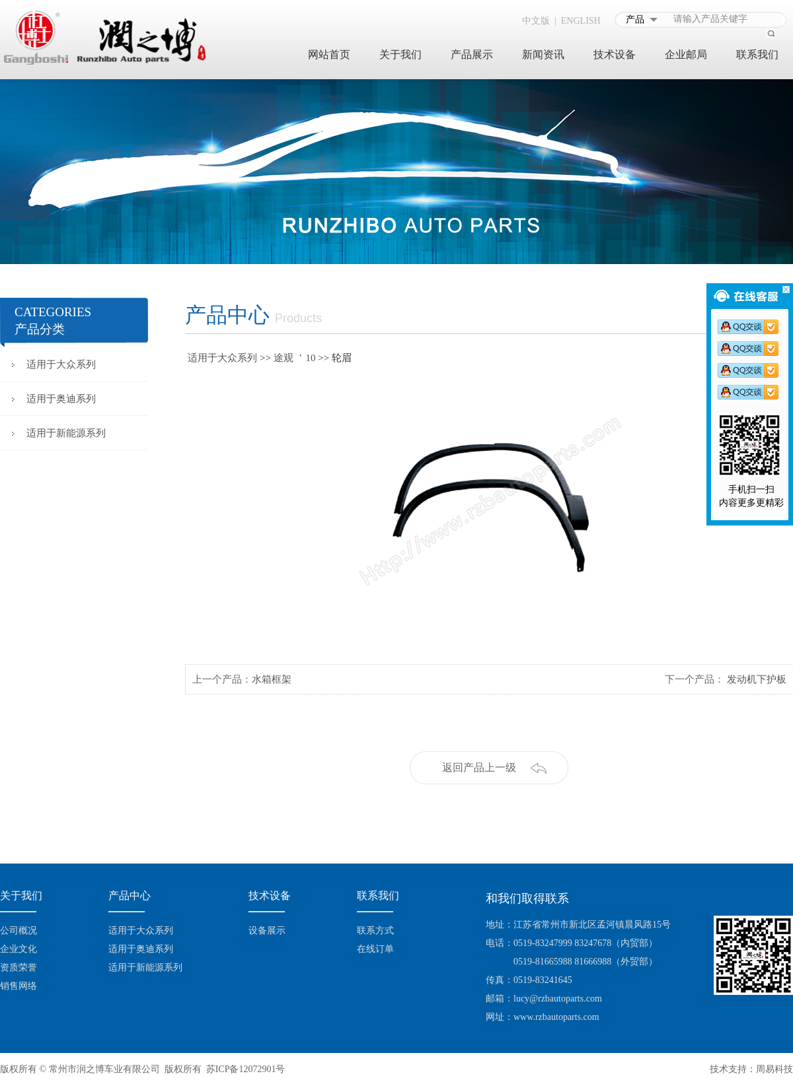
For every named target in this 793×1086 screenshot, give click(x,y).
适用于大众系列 (61, 364)
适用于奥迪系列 (61, 398)
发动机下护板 (756, 679)
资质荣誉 (18, 967)
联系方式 (375, 930)
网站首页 (329, 54)
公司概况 (18, 930)
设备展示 (266, 930)
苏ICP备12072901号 (245, 1069)
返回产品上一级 (479, 767)
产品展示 (472, 54)
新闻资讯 (543, 54)
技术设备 (614, 54)
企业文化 (18, 949)
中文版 (536, 21)
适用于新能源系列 (66, 433)
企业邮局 (686, 54)
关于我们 (400, 54)
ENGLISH (581, 21)
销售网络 (18, 986)
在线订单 (375, 949)
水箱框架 (271, 679)
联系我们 (757, 54)
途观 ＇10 (295, 358)
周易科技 (774, 1069)
